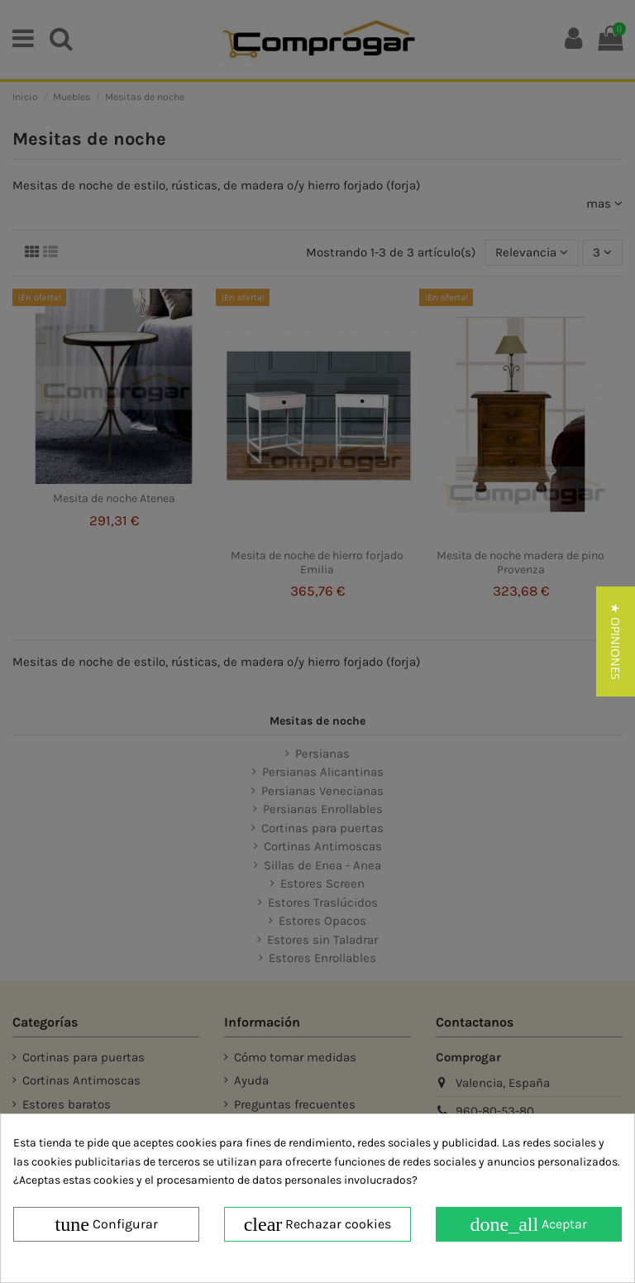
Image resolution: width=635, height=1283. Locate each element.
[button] (615, 641)
